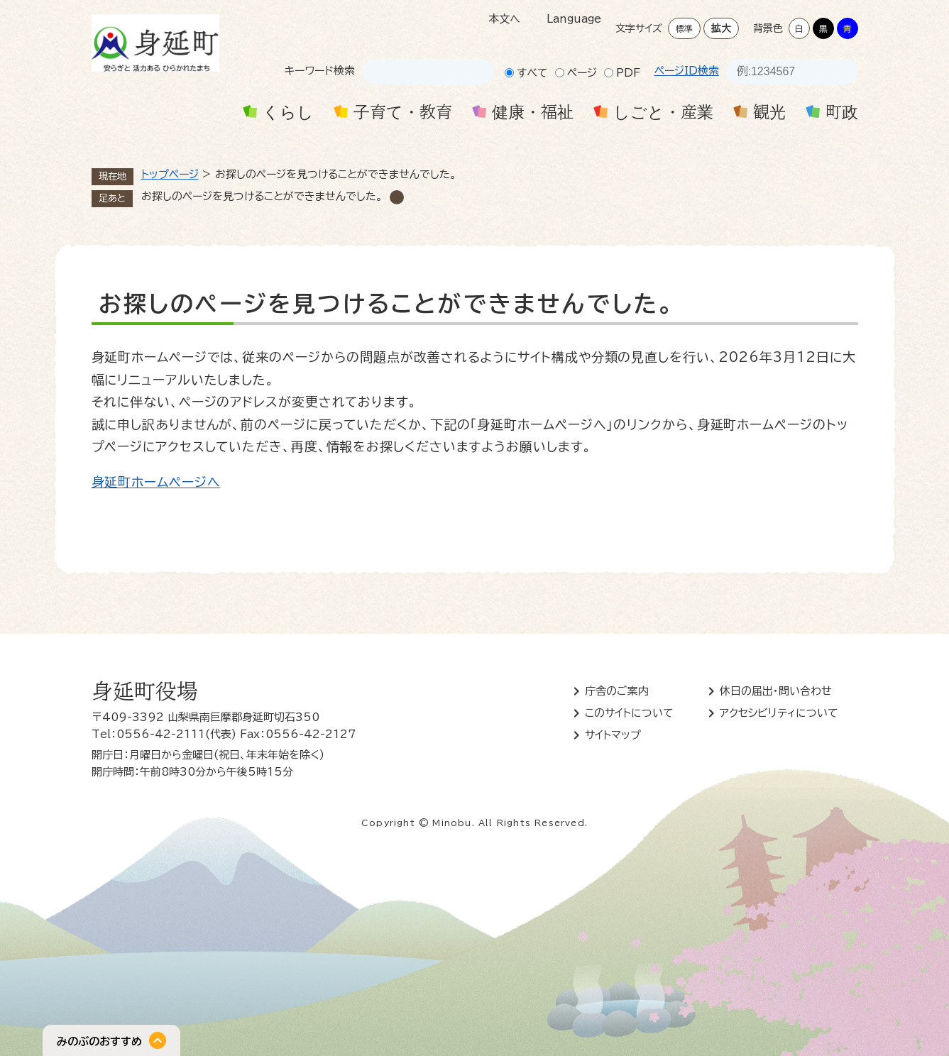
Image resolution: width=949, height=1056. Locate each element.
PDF (628, 72)
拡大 (721, 28)
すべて (532, 72)
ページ (582, 72)
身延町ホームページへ (156, 481)
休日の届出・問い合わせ (776, 691)
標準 (684, 28)
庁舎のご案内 (617, 691)
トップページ (170, 174)
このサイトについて (629, 713)
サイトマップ (613, 735)
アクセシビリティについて (779, 713)
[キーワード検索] (415, 71)
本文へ (504, 18)
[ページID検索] (779, 71)
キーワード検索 (320, 70)
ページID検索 (686, 70)
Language (574, 18)
